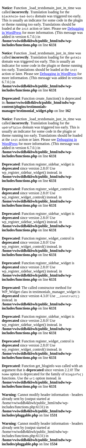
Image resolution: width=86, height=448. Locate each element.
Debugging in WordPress (58, 74)
